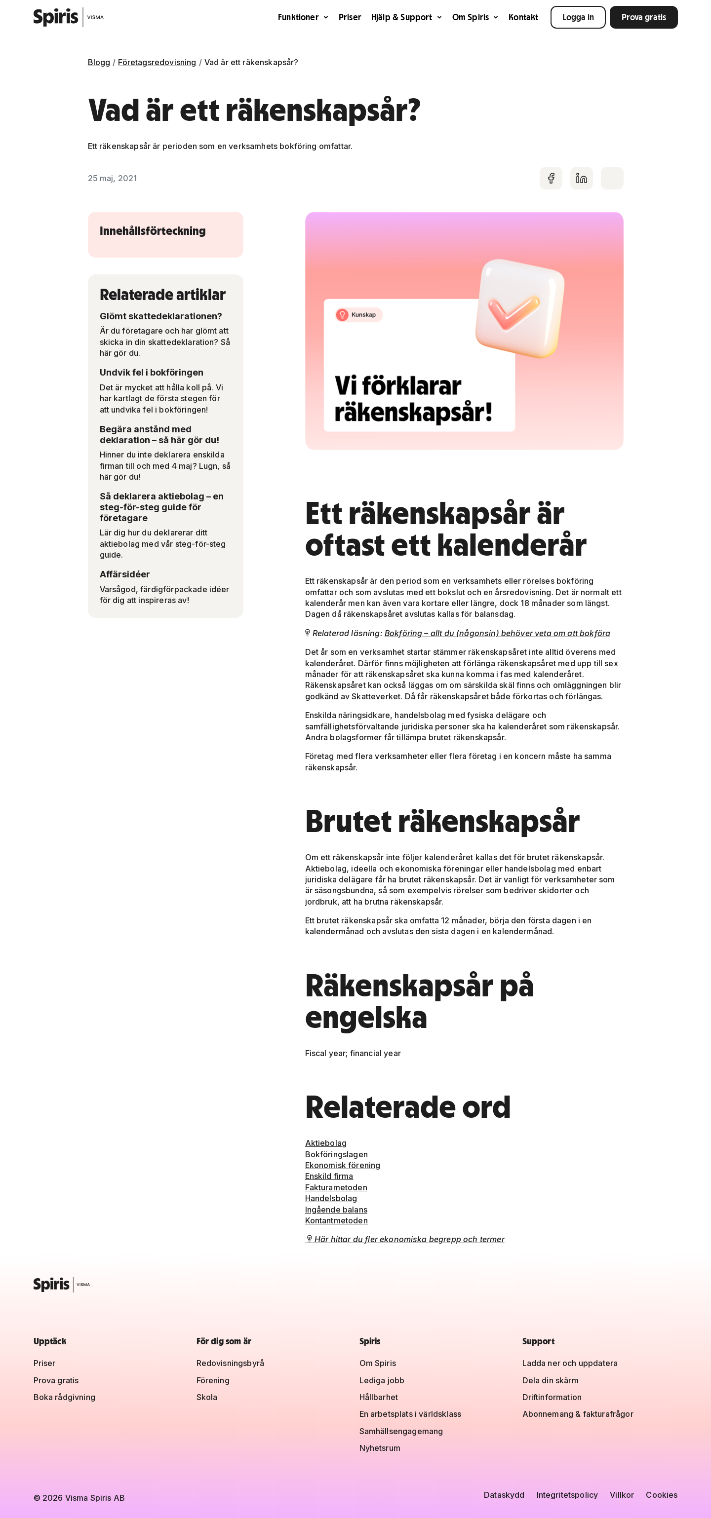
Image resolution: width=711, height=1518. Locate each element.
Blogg (99, 62)
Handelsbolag (331, 1198)
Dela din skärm (550, 1380)
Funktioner (303, 17)
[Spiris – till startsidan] (356, 1284)
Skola (207, 1397)
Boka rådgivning (64, 1397)
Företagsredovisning (157, 62)
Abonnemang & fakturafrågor (577, 1414)
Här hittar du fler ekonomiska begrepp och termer (405, 1239)
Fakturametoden (336, 1187)
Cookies (661, 1495)
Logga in (578, 17)
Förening (213, 1380)
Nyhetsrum (379, 1448)
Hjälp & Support (406, 17)
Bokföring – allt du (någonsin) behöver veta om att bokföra (497, 633)
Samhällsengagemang (401, 1431)
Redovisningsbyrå (231, 1363)
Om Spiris (475, 17)
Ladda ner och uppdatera (570, 1363)
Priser (350, 17)
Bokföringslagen (336, 1154)
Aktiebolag (326, 1143)
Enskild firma (329, 1176)
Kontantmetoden (336, 1220)
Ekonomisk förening (343, 1165)
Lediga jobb (382, 1380)
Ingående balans (336, 1209)
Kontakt (523, 17)
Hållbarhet (378, 1397)
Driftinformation (552, 1397)
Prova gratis (644, 17)
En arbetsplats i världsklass (410, 1414)
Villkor (622, 1495)
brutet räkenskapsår (466, 737)
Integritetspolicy (567, 1495)
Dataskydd (504, 1495)
